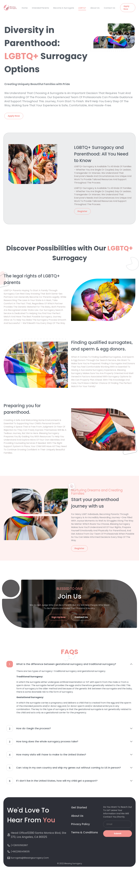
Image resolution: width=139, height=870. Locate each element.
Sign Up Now (58, 617)
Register (82, 211)
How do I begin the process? (28, 728)
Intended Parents (40, 8)
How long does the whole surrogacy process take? (42, 741)
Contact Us (109, 8)
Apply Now (126, 7)
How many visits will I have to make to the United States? (46, 754)
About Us (94, 8)
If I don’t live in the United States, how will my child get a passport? (51, 780)
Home (25, 8)
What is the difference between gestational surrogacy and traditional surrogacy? (61, 664)
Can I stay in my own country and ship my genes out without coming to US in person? (63, 767)
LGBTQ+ (82, 8)
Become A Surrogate (63, 8)
